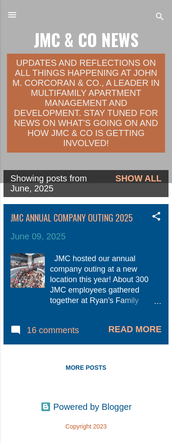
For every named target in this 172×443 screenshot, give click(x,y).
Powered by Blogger (86, 407)
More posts (86, 367)
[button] (156, 217)
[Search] (160, 17)
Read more (135, 329)
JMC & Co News (86, 39)
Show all (138, 178)
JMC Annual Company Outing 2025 (71, 217)
